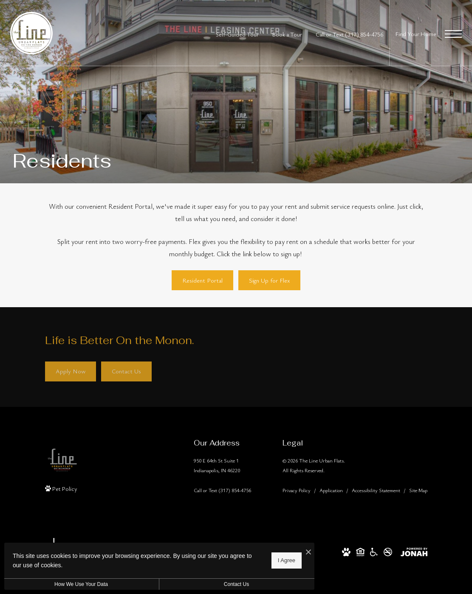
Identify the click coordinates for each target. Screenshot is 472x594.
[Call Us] (222, 490)
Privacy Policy (297, 490)
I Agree (274, 560)
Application (331, 490)
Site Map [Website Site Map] (418, 490)
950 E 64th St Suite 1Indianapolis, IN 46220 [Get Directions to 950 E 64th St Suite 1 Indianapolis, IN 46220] (217, 465)
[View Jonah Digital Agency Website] (414, 551)
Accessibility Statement (376, 490)
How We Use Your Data (78, 584)
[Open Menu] (453, 34)
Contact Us (226, 584)
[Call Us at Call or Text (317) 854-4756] (349, 34)
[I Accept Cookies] (295, 552)
